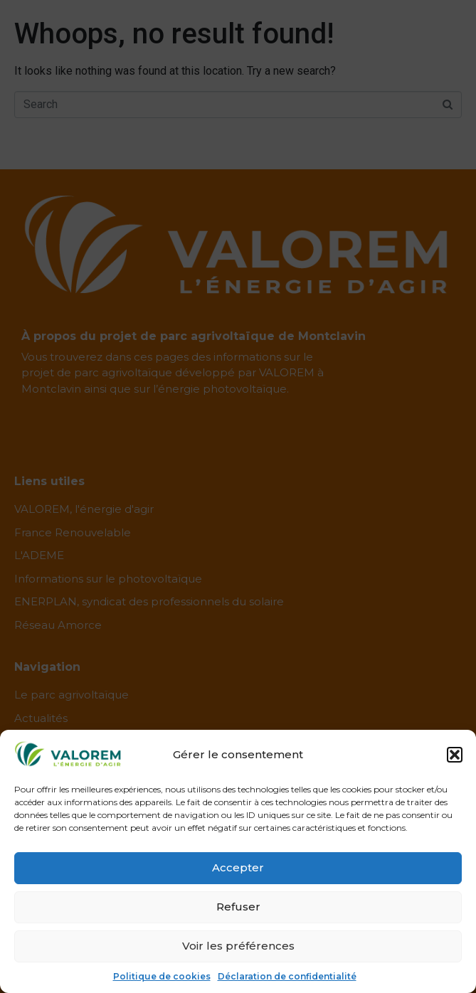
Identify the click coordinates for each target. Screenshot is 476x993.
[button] (455, 755)
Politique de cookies (162, 976)
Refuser (238, 906)
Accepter (238, 867)
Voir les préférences (238, 945)
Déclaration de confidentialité (287, 976)
